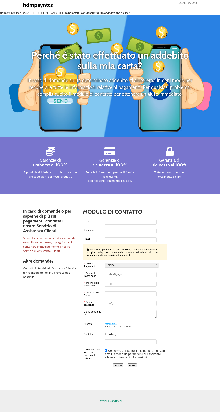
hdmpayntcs (38, 4)
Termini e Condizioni (110, 400)
